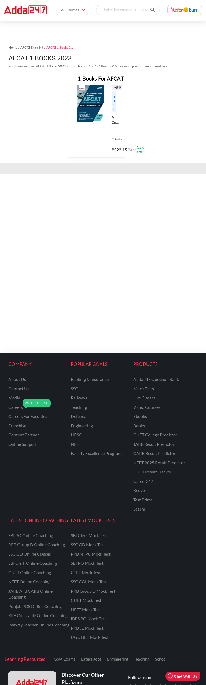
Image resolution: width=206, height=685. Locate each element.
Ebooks (140, 416)
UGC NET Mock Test (90, 637)
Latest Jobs (91, 659)
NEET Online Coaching (29, 581)
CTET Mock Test (86, 572)
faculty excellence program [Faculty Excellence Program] (96, 453)
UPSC (76, 434)
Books (139, 425)
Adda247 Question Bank (156, 379)
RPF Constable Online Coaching (38, 615)
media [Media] (14, 397)
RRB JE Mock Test (87, 628)
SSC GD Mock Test (88, 544)
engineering (82, 425)
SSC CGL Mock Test (89, 581)
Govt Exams (64, 659)
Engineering (117, 659)
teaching (79, 407)
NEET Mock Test (86, 609)
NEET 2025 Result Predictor (159, 462)
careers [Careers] (15, 407)
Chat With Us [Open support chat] (182, 676)
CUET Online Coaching (29, 572)
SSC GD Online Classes (29, 553)
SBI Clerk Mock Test (89, 535)
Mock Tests (143, 388)
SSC (74, 388)
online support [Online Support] (22, 444)
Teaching (141, 659)
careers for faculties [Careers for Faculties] (27, 416)
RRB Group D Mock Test (93, 590)
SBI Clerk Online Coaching (32, 563)
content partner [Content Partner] (23, 434)
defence (78, 416)
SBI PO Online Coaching (30, 535)
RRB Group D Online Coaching (36, 544)
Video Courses (146, 407)
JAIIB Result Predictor (153, 444)
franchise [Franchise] (17, 425)
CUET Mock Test (86, 600)
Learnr (139, 508)
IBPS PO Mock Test (88, 618)
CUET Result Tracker (152, 471)
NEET (76, 444)
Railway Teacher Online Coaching (38, 624)
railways (79, 397)
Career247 (143, 481)
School (161, 659)
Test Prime (143, 499)
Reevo (139, 490)
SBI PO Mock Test (87, 563)
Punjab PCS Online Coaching (35, 606)
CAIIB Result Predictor (154, 453)
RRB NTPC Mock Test (91, 553)
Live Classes (144, 397)
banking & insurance (90, 379)
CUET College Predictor (155, 434)
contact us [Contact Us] (18, 388)
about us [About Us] (17, 379)
